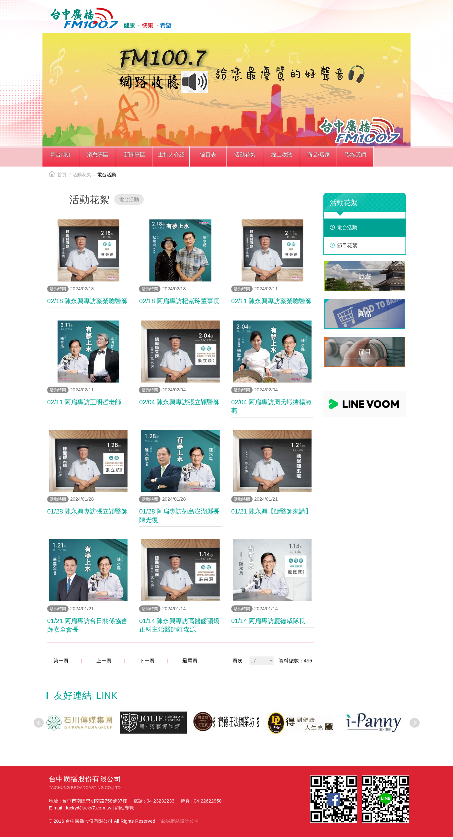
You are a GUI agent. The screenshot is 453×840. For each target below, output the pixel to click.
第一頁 (61, 663)
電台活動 (347, 230)
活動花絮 (81, 177)
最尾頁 (190, 663)
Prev (39, 725)
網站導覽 (124, 810)
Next (415, 725)
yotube (384, 21)
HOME (107, 19)
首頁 (58, 177)
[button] (60, 159)
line (370, 21)
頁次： (240, 663)
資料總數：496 (295, 663)
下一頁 (146, 663)
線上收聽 (398, 21)
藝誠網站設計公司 (180, 823)
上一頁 (104, 663)
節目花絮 (347, 248)
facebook (355, 21)
